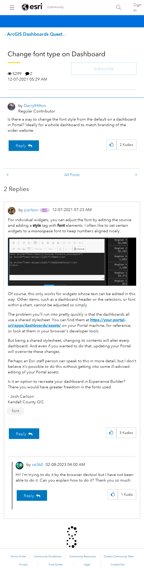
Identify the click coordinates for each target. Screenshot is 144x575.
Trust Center (55, 564)
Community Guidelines (47, 556)
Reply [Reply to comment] (21, 433)
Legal (87, 564)
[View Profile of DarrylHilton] (35, 105)
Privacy (23, 564)
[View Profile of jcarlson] (31, 209)
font (15, 410)
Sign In (137, 7)
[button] (111, 145)
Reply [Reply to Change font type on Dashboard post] (21, 145)
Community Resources (82, 556)
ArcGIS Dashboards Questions (39, 34)
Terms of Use (18, 556)
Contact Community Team (119, 556)
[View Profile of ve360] (37, 464)
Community (55, 7)
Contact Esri (118, 564)
